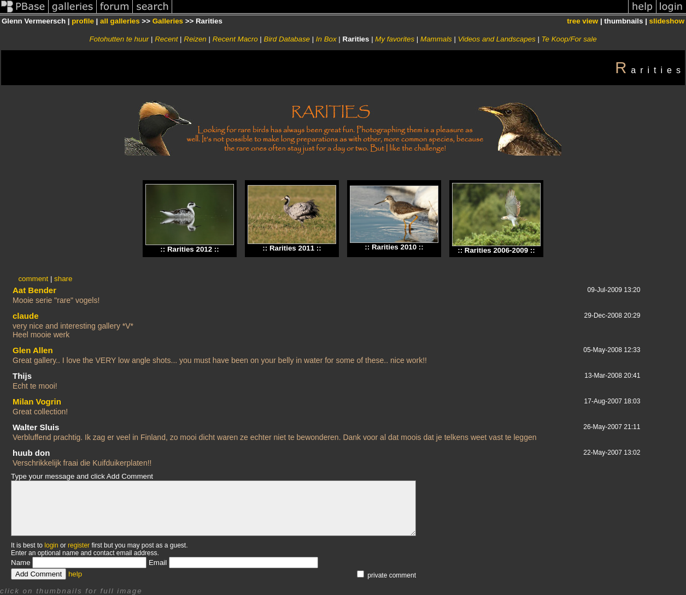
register (79, 545)
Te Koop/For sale (569, 39)
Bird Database (287, 39)
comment (33, 279)
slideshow (666, 21)
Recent (166, 39)
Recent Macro (235, 39)
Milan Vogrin (37, 401)
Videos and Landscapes (497, 39)
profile (83, 21)
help (75, 574)
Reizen (195, 39)
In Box (326, 39)
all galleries (120, 21)
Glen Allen (33, 350)
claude (26, 315)
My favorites (394, 39)
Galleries (168, 21)
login (51, 545)
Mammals (436, 39)
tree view (582, 21)
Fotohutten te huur (119, 39)
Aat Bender (34, 290)
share (63, 279)
